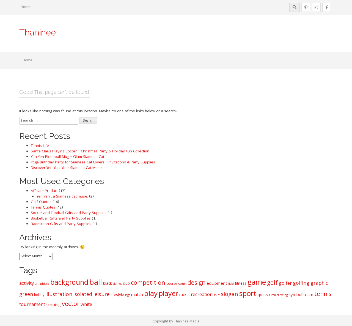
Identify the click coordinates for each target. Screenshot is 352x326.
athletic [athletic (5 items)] (44, 284)
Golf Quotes (41, 202)
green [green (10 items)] (26, 295)
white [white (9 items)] (86, 305)
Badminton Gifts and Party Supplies (61, 224)
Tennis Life (40, 146)
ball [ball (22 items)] (95, 283)
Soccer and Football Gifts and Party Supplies (68, 213)
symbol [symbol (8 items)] (295, 295)
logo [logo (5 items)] (127, 295)
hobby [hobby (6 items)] (39, 295)
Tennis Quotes (43, 208)
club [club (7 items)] (126, 284)
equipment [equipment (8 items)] (217, 283)
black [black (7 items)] (107, 284)
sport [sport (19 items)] (247, 295)
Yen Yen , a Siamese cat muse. (62, 197)
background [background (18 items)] (69, 283)
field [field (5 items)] (231, 284)
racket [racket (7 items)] (184, 295)
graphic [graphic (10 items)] (319, 284)
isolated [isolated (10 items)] (82, 295)
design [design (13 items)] (196, 283)
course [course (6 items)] (171, 284)
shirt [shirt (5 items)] (217, 295)
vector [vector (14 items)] (70, 304)
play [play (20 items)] (151, 294)
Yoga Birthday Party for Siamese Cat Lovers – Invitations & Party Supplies (93, 163)
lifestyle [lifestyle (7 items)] (117, 295)
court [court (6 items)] (182, 284)
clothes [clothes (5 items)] (117, 284)
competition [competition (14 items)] (148, 283)
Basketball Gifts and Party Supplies (61, 219)
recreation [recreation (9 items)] (202, 295)
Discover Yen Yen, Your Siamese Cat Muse (66, 168)
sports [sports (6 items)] (262, 295)
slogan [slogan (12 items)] (229, 295)
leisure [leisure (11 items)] (101, 295)
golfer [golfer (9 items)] (285, 284)
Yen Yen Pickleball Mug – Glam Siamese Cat (67, 157)
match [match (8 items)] (137, 295)
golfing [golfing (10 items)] (301, 284)
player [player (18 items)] (168, 294)
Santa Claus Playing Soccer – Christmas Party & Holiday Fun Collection (90, 152)
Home (25, 7)
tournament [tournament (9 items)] (32, 305)
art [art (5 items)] (36, 284)
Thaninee (37, 32)
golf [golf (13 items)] (272, 283)
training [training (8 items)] (53, 305)
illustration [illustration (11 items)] (58, 295)
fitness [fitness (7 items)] (240, 284)
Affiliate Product (44, 191)
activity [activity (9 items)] (26, 284)
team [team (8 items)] (308, 295)
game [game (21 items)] (257, 283)
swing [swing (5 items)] (284, 295)
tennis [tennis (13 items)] (322, 295)
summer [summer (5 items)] (274, 295)
